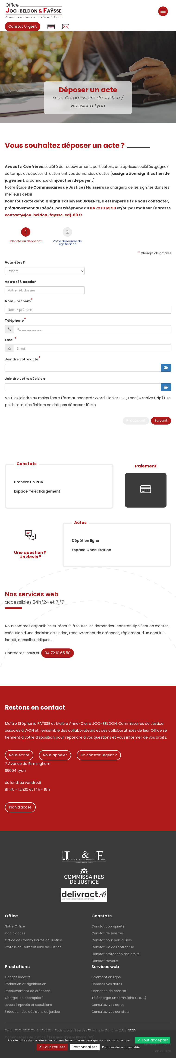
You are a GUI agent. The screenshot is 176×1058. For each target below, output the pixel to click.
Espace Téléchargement (37, 491)
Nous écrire (19, 755)
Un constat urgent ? (99, 755)
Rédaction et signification (25, 984)
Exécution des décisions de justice (32, 1011)
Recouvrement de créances (27, 991)
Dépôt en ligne (85, 540)
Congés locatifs (17, 977)
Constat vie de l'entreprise (112, 947)
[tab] (26, 236)
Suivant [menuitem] (161, 420)
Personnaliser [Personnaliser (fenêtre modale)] (84, 1047)
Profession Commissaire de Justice (33, 947)
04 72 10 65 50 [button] (103, 208)
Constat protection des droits (115, 954)
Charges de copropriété (24, 998)
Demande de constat (108, 991)
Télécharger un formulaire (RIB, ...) (118, 998)
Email (9, 340)
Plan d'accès (20, 807)
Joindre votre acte (21, 359)
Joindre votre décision (25, 378)
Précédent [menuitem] (136, 420)
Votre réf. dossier (20, 281)
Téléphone (14, 320)
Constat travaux (104, 961)
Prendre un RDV (28, 482)
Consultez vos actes (107, 1004)
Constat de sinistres (107, 933)
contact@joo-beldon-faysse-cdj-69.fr (43, 215)
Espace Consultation (91, 550)
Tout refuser (52, 1047)
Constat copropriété (108, 926)
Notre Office (15, 926)
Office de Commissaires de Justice (33, 940)
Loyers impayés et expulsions (28, 1004)
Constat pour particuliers (111, 940)
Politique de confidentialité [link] (120, 1047)
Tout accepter (152, 1040)
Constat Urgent (22, 26)
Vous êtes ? (15, 262)
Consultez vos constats (110, 1011)
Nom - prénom (18, 301)
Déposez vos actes (106, 984)
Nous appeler (55, 755)
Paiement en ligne (106, 977)
